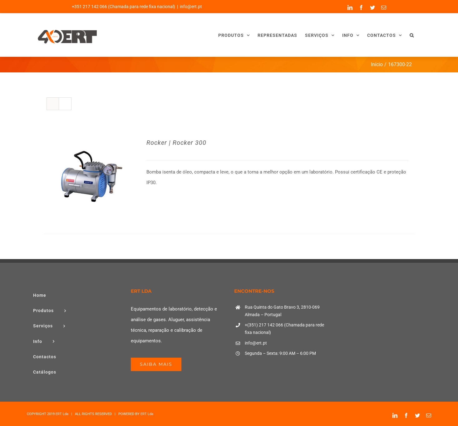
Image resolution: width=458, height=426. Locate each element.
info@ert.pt (191, 6)
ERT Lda (62, 414)
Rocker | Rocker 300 (176, 142)
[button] (412, 35)
